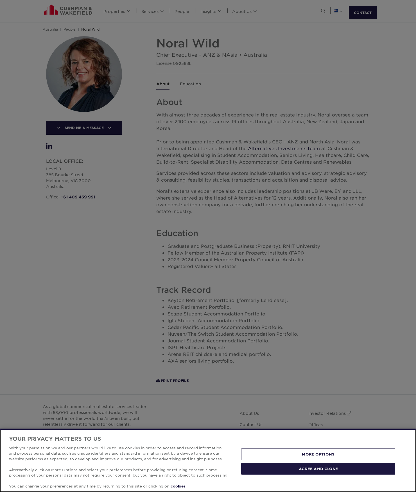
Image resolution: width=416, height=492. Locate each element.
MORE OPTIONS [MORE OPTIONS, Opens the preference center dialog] (318, 454)
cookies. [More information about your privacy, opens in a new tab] (179, 486)
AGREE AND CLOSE (318, 468)
